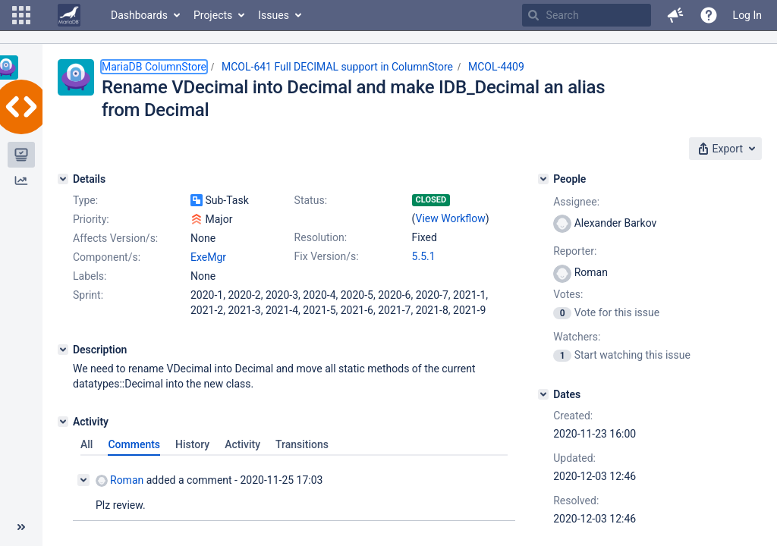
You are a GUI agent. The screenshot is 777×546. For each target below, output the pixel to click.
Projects (212, 15)
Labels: (89, 276)
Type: (85, 200)
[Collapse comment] (83, 480)
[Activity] (63, 421)
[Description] (63, 349)
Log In (747, 15)
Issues (273, 15)
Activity (242, 444)
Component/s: (106, 257)
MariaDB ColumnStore (154, 67)
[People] (543, 179)
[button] (21, 15)
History (192, 444)
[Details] (63, 179)
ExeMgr (208, 257)
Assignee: (576, 202)
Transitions (302, 444)
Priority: (91, 219)
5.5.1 (424, 256)
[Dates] (543, 394)
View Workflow (451, 218)
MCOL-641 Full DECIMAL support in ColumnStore (337, 67)
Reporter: (574, 251)
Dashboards (139, 15)
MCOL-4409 (496, 67)
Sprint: (88, 295)
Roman (119, 480)
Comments (134, 444)
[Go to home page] (69, 15)
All (86, 444)
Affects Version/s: (115, 238)
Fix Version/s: (326, 256)
